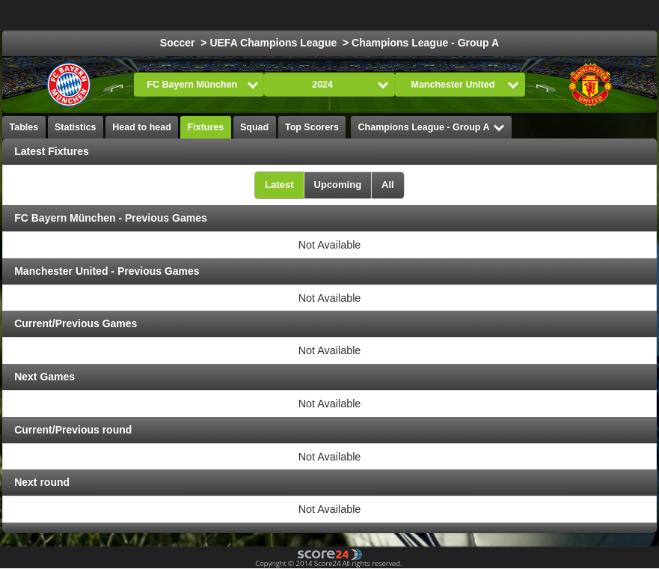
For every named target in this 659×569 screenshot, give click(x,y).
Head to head (141, 127)
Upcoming (338, 184)
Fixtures (206, 127)
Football (319, 15)
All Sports (605, 15)
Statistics (75, 127)
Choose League (220, 15)
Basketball (461, 15)
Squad (254, 127)
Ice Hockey (388, 15)
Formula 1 (534, 15)
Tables (24, 127)
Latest (279, 184)
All (387, 184)
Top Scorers (312, 127)
